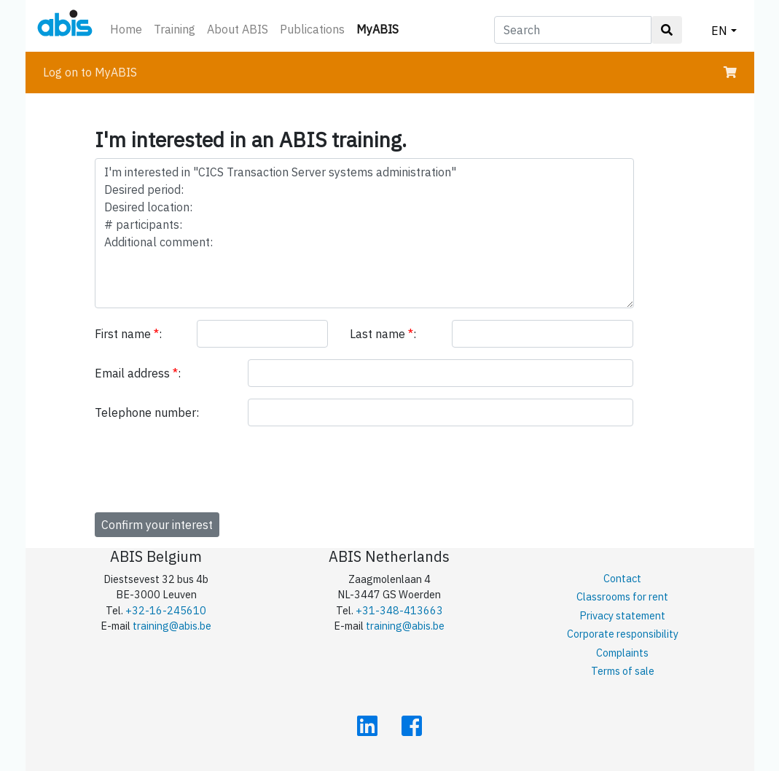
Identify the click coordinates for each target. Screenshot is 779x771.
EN (719, 30)
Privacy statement (622, 615)
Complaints (622, 653)
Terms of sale (622, 671)
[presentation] (205, 466)
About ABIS (237, 29)
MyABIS (380, 28)
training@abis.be (172, 626)
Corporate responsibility (622, 634)
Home (126, 29)
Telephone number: (147, 412)
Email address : (138, 373)
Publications (312, 29)
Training (174, 29)
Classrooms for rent (622, 596)
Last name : (383, 333)
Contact (622, 578)
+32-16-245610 (165, 610)
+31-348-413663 (399, 610)
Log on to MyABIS (90, 72)
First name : (128, 333)
